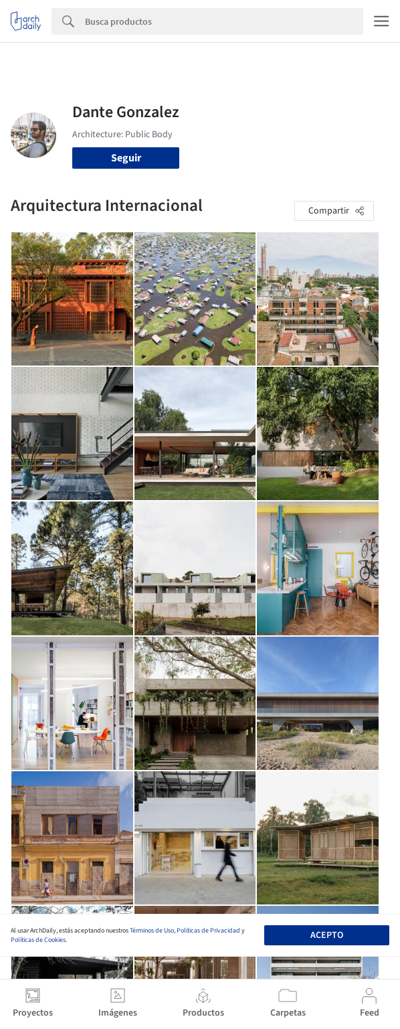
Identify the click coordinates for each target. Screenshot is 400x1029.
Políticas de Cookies (38, 940)
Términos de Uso (152, 930)
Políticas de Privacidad (208, 930)
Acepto (326, 935)
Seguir (126, 158)
